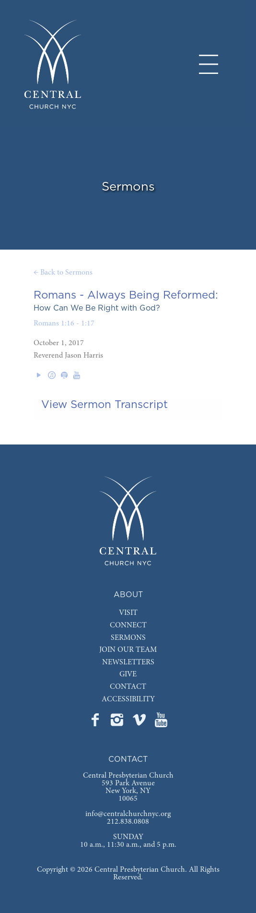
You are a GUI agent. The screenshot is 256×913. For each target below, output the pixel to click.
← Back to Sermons (63, 272)
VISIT (128, 613)
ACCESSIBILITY (128, 699)
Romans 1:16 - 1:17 (64, 323)
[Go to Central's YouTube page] (161, 723)
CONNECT (128, 625)
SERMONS (128, 638)
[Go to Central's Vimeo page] (140, 723)
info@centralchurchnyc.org (128, 814)
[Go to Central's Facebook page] (96, 723)
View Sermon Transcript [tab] (104, 404)
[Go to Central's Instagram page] (118, 723)
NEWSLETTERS (128, 662)
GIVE (128, 674)
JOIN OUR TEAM (128, 650)
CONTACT (128, 687)
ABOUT (128, 595)
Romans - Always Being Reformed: (126, 295)
